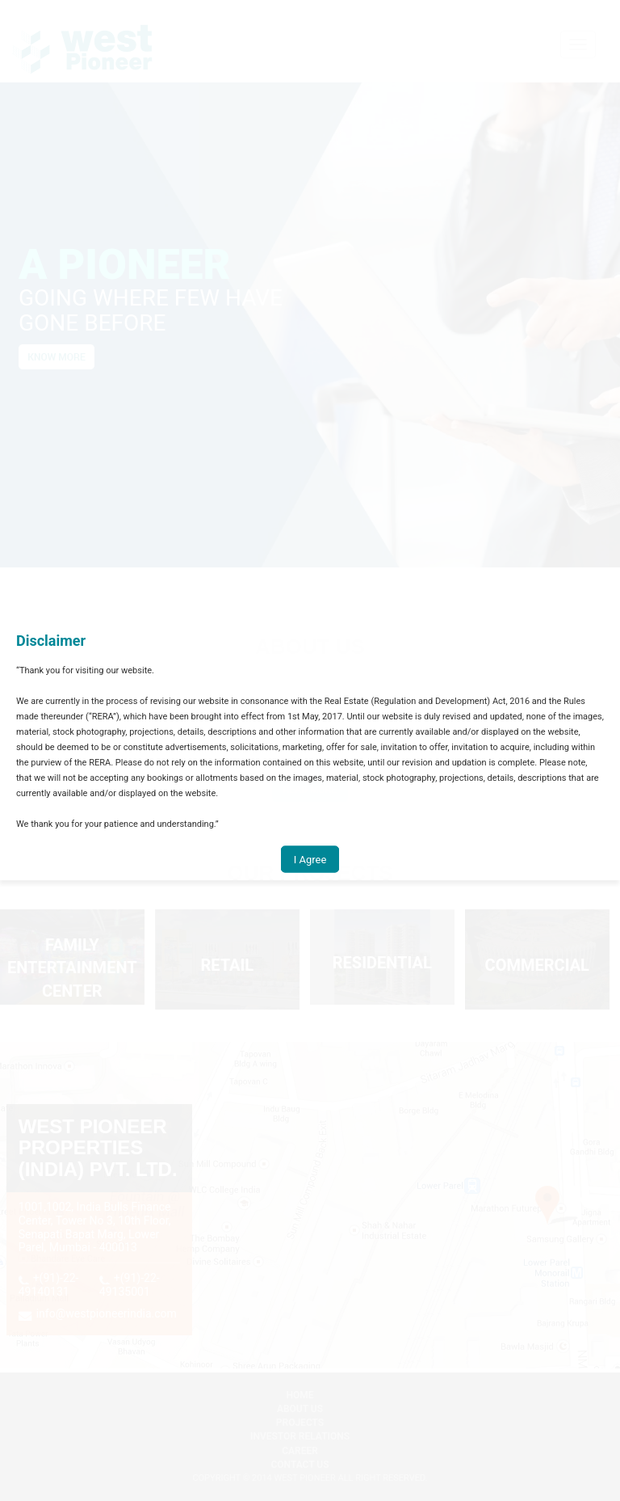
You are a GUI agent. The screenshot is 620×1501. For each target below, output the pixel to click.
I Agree (310, 859)
